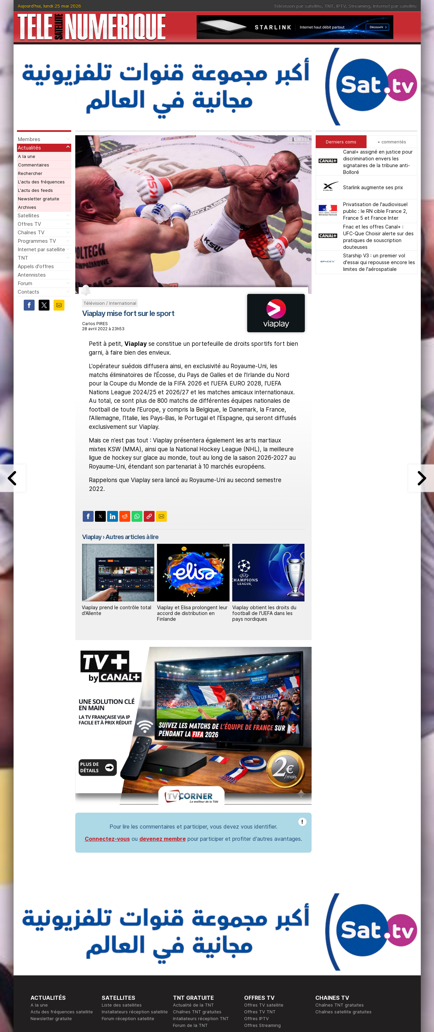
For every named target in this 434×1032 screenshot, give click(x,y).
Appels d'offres (36, 266)
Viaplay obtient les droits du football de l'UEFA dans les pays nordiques (264, 613)
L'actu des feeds (35, 190)
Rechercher (30, 173)
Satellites (28, 215)
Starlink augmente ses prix (373, 187)
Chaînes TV (31, 232)
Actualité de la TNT (193, 1005)
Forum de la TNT (190, 1025)
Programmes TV (37, 241)
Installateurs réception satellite (135, 1011)
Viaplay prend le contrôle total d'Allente (116, 610)
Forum (25, 283)
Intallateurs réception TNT (201, 1018)
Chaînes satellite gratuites (343, 1011)
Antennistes (32, 275)
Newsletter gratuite (38, 198)
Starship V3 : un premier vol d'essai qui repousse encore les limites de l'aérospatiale (379, 262)
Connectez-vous (107, 838)
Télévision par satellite (298, 5)
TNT (329, 5)
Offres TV (29, 224)
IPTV (341, 5)
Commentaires (33, 164)
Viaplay (91, 536)
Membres (29, 139)
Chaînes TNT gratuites (197, 1011)
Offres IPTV (256, 1018)
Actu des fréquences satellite (62, 1011)
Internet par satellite (395, 5)
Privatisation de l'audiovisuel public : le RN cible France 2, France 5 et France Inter (375, 211)
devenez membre (162, 838)
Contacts (28, 292)
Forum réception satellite (128, 1018)
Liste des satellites (122, 1005)
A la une (26, 156)
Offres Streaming (262, 1025)
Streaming (359, 5)
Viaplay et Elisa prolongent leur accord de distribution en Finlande (192, 613)
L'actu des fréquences (41, 181)
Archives (27, 207)
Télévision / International (109, 303)
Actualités (29, 147)
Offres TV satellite (263, 1005)
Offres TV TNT (260, 1011)
